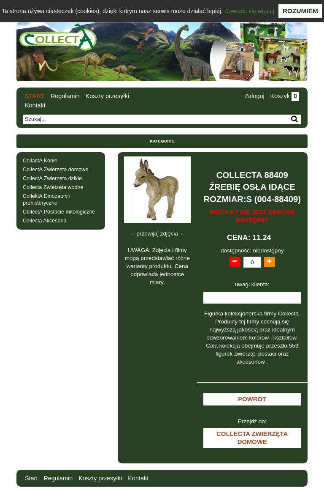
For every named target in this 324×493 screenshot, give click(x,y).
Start (35, 96)
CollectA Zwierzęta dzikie (52, 178)
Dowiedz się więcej (249, 11)
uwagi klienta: (252, 284)
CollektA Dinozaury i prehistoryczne (46, 199)
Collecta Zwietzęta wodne (53, 187)
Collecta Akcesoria (45, 221)
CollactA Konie (40, 161)
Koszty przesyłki (107, 96)
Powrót (252, 399)
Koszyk (284, 96)
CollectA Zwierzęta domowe (55, 170)
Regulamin (65, 96)
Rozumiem (300, 10)
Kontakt (35, 105)
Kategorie (162, 141)
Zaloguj (254, 96)
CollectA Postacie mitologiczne (59, 212)
